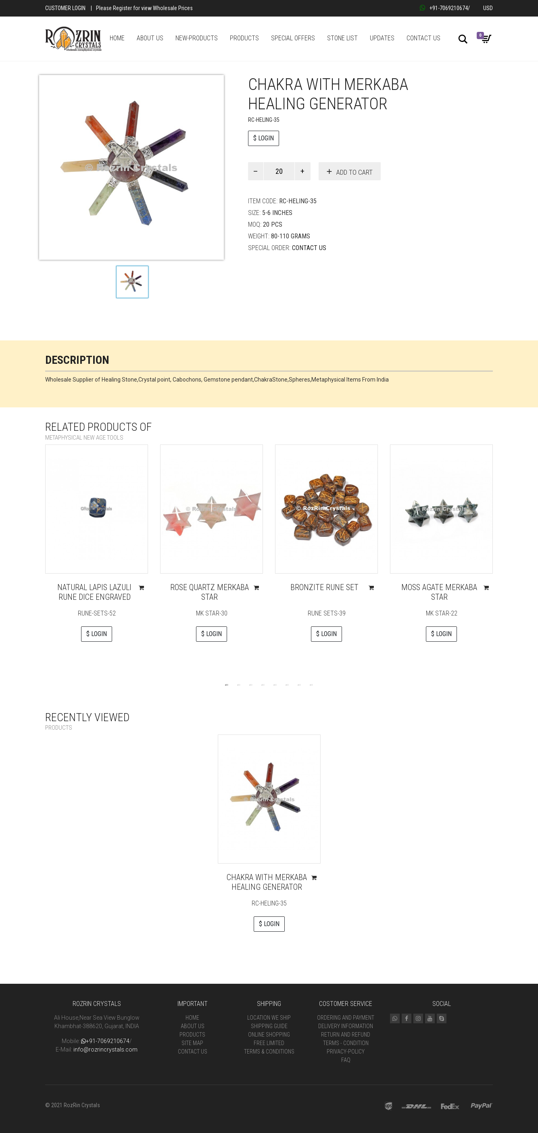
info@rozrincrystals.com (105, 1049)
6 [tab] (287, 684)
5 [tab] (275, 684)
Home (192, 1017)
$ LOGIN (263, 138)
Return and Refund (345, 1034)
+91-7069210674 (444, 8)
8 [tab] (311, 684)
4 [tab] (263, 684)
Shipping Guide (269, 1026)
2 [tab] (239, 684)
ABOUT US (150, 38)
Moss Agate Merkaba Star (439, 592)
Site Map (192, 1043)
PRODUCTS (244, 38)
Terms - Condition (346, 1043)
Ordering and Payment (345, 1017)
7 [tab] (299, 684)
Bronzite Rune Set (324, 587)
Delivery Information (345, 1026)
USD (488, 8)
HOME (117, 38)
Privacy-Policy (346, 1051)
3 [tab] (251, 684)
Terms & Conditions (269, 1051)
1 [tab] (227, 684)
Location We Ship (269, 1017)
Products (192, 1034)
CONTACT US (423, 38)
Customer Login (65, 8)
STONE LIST (342, 38)
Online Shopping (269, 1034)
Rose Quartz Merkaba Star (209, 592)
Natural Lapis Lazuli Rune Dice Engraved (94, 592)
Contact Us (309, 248)
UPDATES (382, 38)
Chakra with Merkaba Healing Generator (267, 882)
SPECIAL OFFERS (293, 38)
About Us (192, 1026)
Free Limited (269, 1043)
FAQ (345, 1060)
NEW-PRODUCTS (196, 38)
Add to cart (354, 172)
